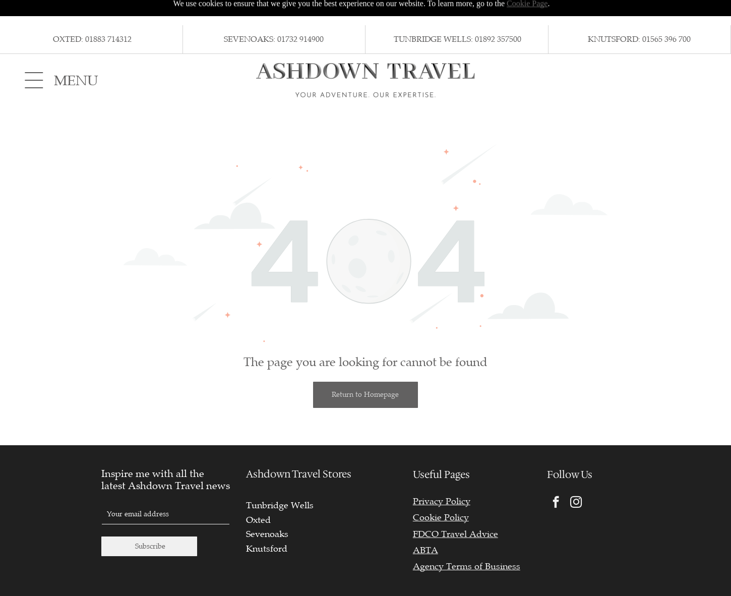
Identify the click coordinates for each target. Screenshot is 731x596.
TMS (701, 580)
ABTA (425, 524)
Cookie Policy (441, 492)
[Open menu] (34, 55)
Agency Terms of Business (466, 541)
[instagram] (576, 478)
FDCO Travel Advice (455, 508)
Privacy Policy (441, 476)
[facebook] (556, 478)
